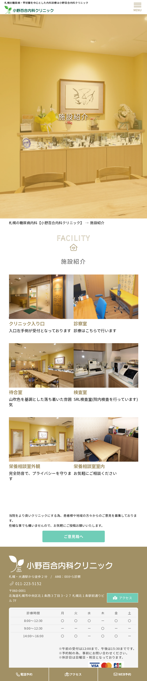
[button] (138, 7)
